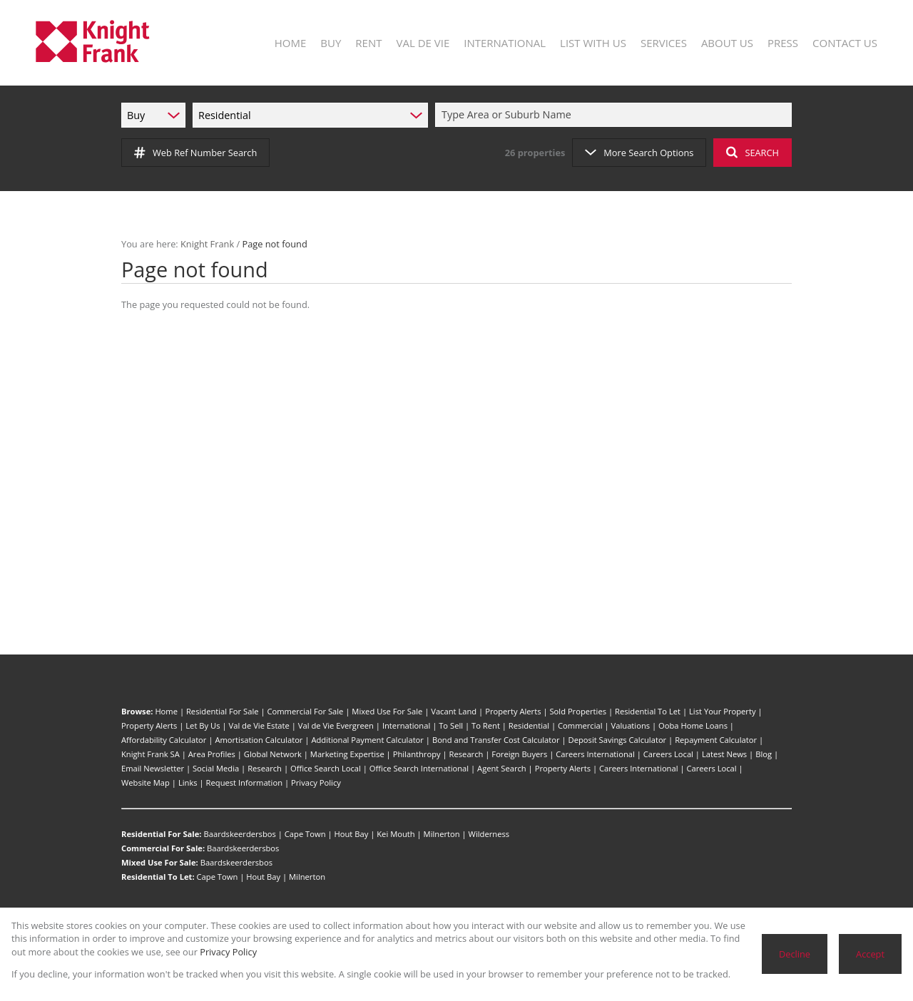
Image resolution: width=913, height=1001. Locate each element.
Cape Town (305, 833)
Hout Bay (352, 833)
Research (466, 754)
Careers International (595, 754)
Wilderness (489, 833)
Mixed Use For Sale (387, 711)
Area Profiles (211, 754)
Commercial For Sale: (163, 848)
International (406, 725)
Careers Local (668, 754)
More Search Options (639, 152)
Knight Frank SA (150, 754)
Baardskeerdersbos (239, 833)
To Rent (485, 725)
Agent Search (501, 768)
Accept (870, 954)
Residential (529, 725)
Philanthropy (417, 754)
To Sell (451, 725)
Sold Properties (577, 711)
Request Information (244, 782)
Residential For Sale (222, 711)
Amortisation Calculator (258, 739)
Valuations (631, 725)
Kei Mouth (395, 833)
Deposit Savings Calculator (617, 739)
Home (166, 711)
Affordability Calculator (163, 739)
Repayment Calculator (716, 739)
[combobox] (615, 115)
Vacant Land (453, 711)
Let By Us (202, 725)
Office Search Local (325, 768)
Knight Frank (207, 243)
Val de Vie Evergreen (336, 725)
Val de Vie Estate (259, 725)
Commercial (580, 725)
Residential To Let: (158, 876)
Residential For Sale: (161, 833)
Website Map (145, 782)
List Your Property (722, 711)
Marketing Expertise (347, 754)
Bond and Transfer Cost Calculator (496, 739)
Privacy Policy (316, 782)
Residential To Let (647, 711)
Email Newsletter (152, 768)
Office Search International (419, 768)
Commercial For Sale (305, 711)
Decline (794, 954)
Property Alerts (513, 711)
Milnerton (442, 833)
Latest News (724, 754)
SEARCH (752, 152)
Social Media (216, 768)
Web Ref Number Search (195, 152)
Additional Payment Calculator (367, 739)
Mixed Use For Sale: (159, 862)
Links (188, 782)
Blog (763, 754)
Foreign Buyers (519, 754)
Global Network (273, 754)
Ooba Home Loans (693, 725)
